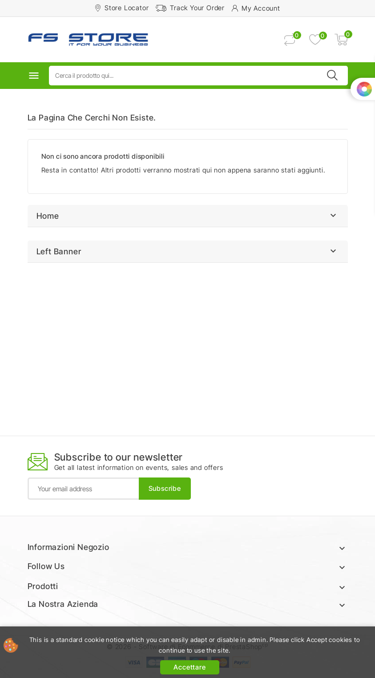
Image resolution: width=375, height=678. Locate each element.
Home (47, 216)
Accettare (189, 667)
